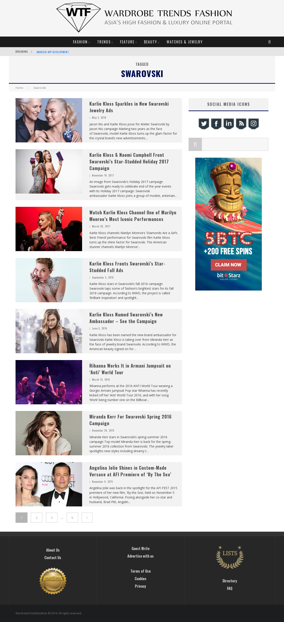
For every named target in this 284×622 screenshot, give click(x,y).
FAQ (229, 588)
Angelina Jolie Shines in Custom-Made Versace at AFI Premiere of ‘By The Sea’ (130, 471)
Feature (127, 42)
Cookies (140, 578)
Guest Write (141, 548)
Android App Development (53, 52)
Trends (104, 42)
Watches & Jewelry (185, 42)
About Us (53, 550)
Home (19, 88)
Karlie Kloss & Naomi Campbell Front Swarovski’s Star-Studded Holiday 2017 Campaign (129, 161)
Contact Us (52, 557)
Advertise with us (140, 556)
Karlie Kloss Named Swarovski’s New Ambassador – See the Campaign (126, 317)
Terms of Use (140, 571)
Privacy (140, 586)
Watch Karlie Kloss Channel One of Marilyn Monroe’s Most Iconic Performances (132, 215)
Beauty (150, 42)
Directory (230, 580)
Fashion (80, 42)
